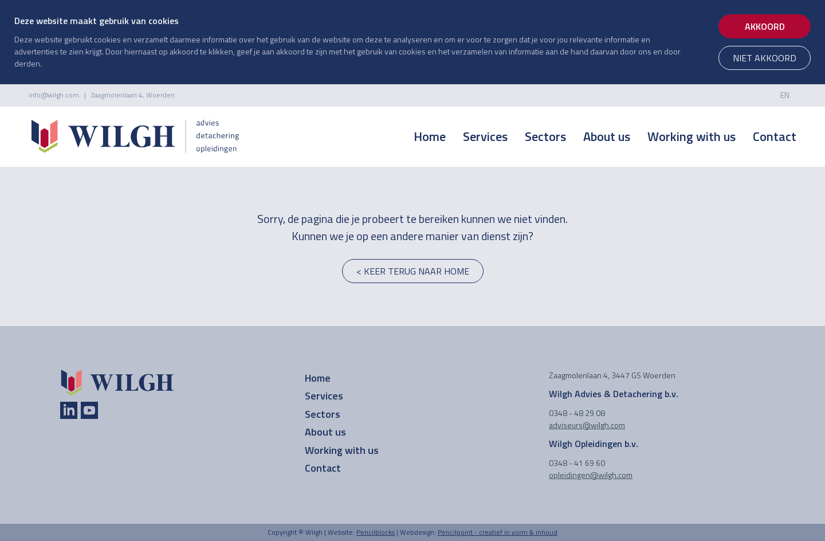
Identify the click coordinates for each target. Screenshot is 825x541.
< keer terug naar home (412, 271)
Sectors (545, 136)
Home (430, 136)
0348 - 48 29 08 (577, 413)
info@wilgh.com (54, 94)
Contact (774, 136)
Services (485, 136)
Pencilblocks (375, 532)
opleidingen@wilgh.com (590, 475)
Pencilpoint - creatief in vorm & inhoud (497, 532)
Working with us (691, 136)
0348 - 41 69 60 (577, 463)
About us (606, 136)
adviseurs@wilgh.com (587, 425)
